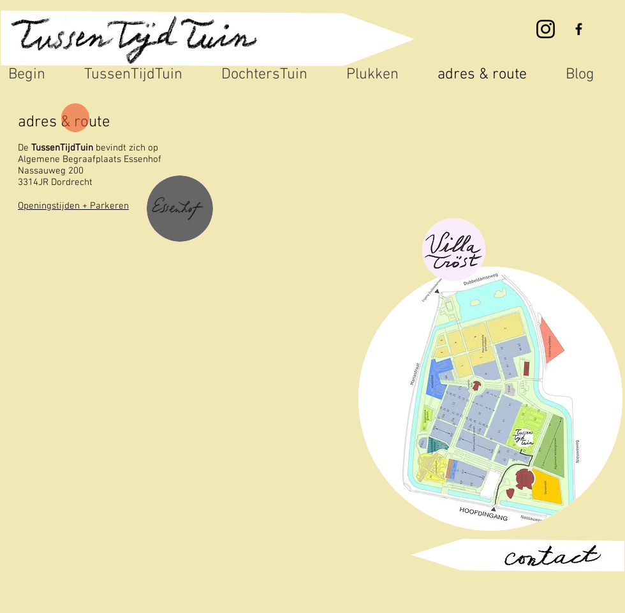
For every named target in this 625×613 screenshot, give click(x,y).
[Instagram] (545, 29)
